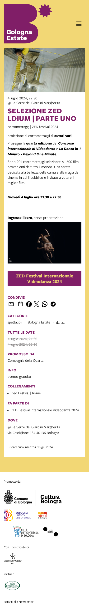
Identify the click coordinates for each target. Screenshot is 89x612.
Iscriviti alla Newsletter (18, 601)
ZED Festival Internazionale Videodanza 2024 (44, 279)
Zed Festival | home (26, 393)
